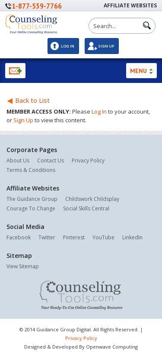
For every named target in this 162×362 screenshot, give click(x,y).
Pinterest (74, 237)
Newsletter (15, 70)
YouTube (103, 237)
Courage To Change (30, 208)
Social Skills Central (86, 208)
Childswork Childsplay (92, 199)
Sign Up (106, 46)
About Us (17, 160)
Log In (67, 46)
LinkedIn (132, 237)
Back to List (28, 100)
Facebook (18, 237)
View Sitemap (22, 266)
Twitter (46, 237)
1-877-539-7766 (37, 6)
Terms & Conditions (30, 170)
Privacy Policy (88, 160)
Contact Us (50, 160)
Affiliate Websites (130, 5)
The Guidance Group (31, 199)
